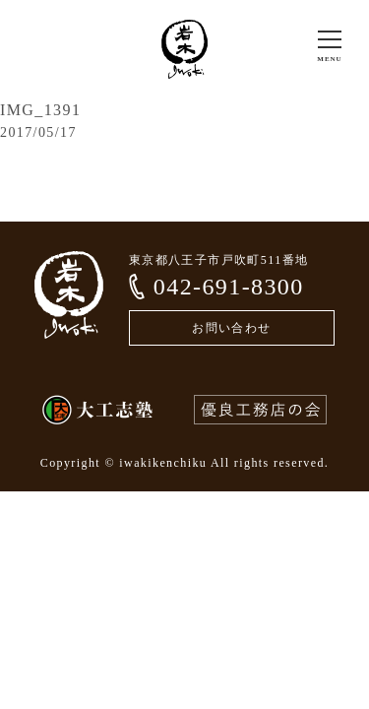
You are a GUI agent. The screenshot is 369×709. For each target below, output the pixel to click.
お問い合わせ (231, 328)
